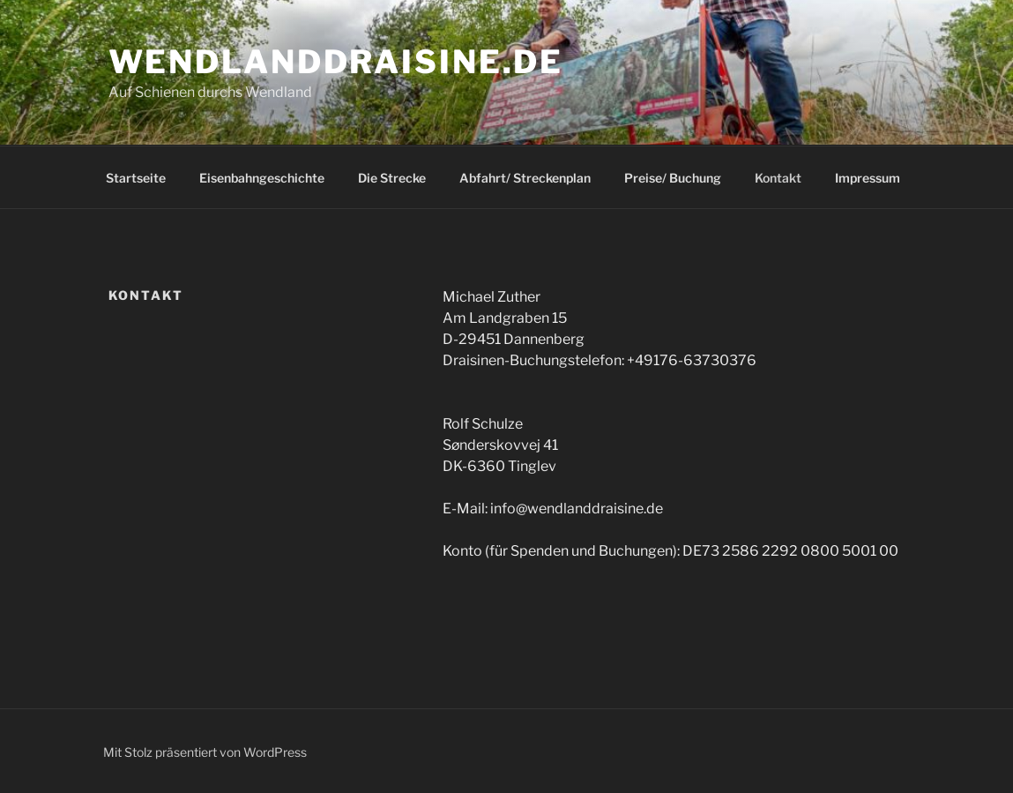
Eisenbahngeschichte (261, 177)
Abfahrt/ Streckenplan (525, 177)
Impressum (867, 177)
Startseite (136, 177)
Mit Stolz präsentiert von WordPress (205, 751)
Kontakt (778, 177)
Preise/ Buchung (672, 177)
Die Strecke (392, 177)
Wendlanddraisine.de (336, 61)
